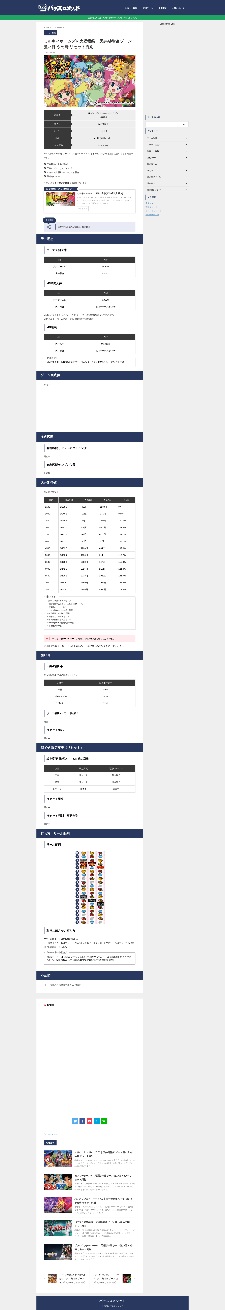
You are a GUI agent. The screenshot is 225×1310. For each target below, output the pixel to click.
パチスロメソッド (112, 1301)
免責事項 (162, 8)
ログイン (150, 203)
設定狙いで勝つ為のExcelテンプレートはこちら (112, 17)
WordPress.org (152, 214)
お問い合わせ (178, 8)
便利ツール (148, 8)
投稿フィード (152, 207)
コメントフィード (154, 211)
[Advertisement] (89, 409)
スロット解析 (131, 8)
